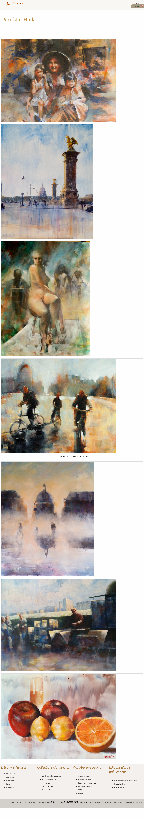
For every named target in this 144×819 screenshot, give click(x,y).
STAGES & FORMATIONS (82, 4)
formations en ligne (25, 802)
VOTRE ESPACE (119, 4)
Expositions (10, 781)
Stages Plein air (11, 802)
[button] (49, 3)
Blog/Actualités (12, 774)
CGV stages (116, 802)
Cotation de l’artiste (85, 779)
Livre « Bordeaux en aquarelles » (126, 780)
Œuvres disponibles (49, 779)
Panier (136, 2)
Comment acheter (85, 776)
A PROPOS (102, 4)
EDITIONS (62, 4)
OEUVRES (48, 4)
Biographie (10, 777)
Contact (81, 793)
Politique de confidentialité (132, 802)
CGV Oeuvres (105, 802)
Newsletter (10, 787)
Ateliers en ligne (40, 802)
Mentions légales (91, 802)
